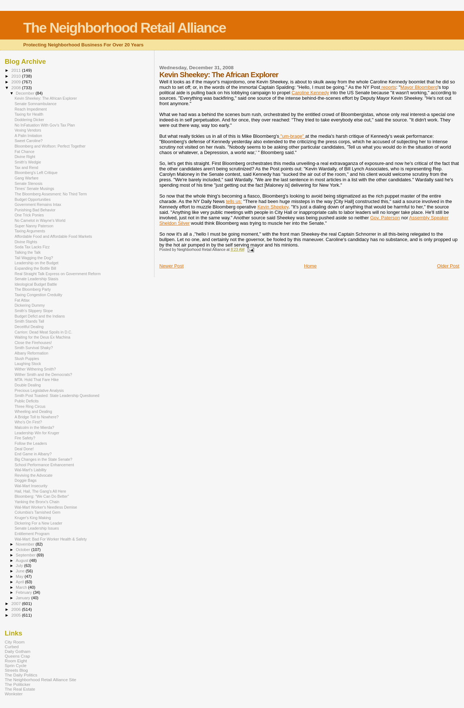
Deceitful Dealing (29, 326)
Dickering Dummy (29, 305)
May (20, 576)
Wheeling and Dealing (33, 411)
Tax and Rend (26, 167)
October (24, 549)
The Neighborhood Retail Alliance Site (40, 679)
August (23, 560)
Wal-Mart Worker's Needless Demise (45, 507)
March (22, 587)
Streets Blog (16, 670)
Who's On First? (28, 422)
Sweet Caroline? (28, 140)
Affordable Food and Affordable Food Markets (53, 236)
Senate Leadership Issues (36, 528)
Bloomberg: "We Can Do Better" (41, 496)
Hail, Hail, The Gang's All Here (40, 491)
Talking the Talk (27, 252)
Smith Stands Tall (29, 321)
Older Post (448, 266)
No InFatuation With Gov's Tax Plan (44, 125)
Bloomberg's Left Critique (35, 172)
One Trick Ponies (29, 215)
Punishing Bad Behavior (34, 210)
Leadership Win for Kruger (36, 433)
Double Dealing (27, 385)
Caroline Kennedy (310, 92)
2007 (16, 603)
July (20, 565)
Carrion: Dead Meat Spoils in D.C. (43, 332)
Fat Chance (24, 151)
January (24, 598)
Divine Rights (25, 242)
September (26, 555)
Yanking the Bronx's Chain (36, 502)
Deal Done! (24, 449)
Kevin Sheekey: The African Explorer (45, 98)
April (20, 582)
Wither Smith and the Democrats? (43, 374)
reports (388, 87)
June (21, 571)
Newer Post (171, 266)
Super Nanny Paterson (33, 226)
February (24, 592)
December (26, 93)
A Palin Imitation (28, 135)
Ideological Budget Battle (35, 284)
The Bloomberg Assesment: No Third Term (50, 194)
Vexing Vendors (27, 130)
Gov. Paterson (385, 217)
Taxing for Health (28, 114)
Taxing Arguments (29, 231)
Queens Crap (17, 656)
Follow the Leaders (30, 443)
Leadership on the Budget (36, 263)
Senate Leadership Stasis (36, 279)
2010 (16, 76)
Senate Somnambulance (35, 104)
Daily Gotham (17, 651)
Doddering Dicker (29, 119)
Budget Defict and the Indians (39, 316)
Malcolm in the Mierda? (34, 427)
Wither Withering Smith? (35, 369)
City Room (15, 641)
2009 (16, 81)
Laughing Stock (27, 363)
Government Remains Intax (37, 204)
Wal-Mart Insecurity (30, 486)
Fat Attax (22, 300)
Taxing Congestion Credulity (38, 295)
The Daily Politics (21, 674)
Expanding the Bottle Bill (35, 268)
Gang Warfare (26, 178)
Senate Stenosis (28, 183)
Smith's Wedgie (27, 162)
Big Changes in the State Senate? (43, 459)
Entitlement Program (31, 533)
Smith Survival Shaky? (33, 347)
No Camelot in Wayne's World (39, 220)
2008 (16, 87)
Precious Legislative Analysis (39, 390)
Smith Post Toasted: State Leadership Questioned (56, 395)
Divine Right (24, 156)
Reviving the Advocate (33, 475)
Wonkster (13, 693)
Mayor (419, 87)
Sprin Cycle (15, 665)
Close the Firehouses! (33, 342)
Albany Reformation (31, 353)
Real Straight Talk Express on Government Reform (57, 274)
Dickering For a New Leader (38, 523)
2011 (16, 70)
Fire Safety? (24, 438)
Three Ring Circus (29, 406)
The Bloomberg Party (32, 289)
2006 (16, 609)
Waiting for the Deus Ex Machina (42, 337)
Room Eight (16, 660)
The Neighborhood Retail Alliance (124, 28)
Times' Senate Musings (34, 188)
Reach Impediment (30, 109)
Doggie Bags (25, 480)
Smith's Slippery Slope (33, 311)
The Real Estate (20, 689)
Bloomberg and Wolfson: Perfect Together (50, 146)
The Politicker (17, 684)
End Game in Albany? (32, 454)
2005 (16, 615)
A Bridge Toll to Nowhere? (36, 417)
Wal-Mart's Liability (30, 470)
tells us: (234, 201)
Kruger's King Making (32, 518)
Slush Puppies (26, 358)
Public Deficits (26, 401)
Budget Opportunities (32, 199)
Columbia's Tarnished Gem (37, 512)
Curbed (11, 646)
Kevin (273, 207)
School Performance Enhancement (44, 465)
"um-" (292, 136)
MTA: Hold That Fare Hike (36, 379)
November (26, 544)
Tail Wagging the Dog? (33, 258)
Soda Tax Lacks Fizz (32, 247)
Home (310, 266)
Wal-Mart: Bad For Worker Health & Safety (50, 539)
